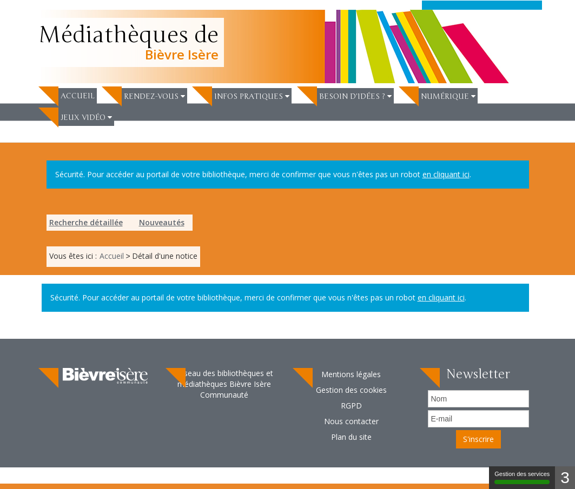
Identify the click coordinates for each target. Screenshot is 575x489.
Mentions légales (351, 374)
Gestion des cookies (351, 390)
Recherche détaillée (86, 222)
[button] (154, 96)
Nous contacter (351, 421)
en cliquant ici (446, 174)
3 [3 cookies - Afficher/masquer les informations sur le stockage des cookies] (565, 477)
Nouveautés (161, 222)
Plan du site (351, 437)
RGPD (351, 405)
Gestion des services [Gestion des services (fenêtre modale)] (522, 477)
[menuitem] (67, 95)
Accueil (78, 96)
